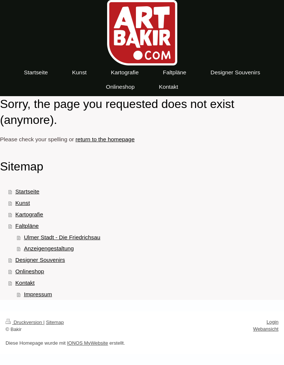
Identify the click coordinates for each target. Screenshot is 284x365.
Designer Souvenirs (40, 260)
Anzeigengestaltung (49, 248)
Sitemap (55, 322)
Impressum (38, 294)
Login (272, 322)
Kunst (23, 203)
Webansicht (265, 329)
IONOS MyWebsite (87, 343)
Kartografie (29, 214)
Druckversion (24, 322)
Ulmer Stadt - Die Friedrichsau (62, 237)
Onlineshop (30, 271)
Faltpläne (27, 226)
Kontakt (25, 283)
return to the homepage (104, 139)
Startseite (28, 191)
